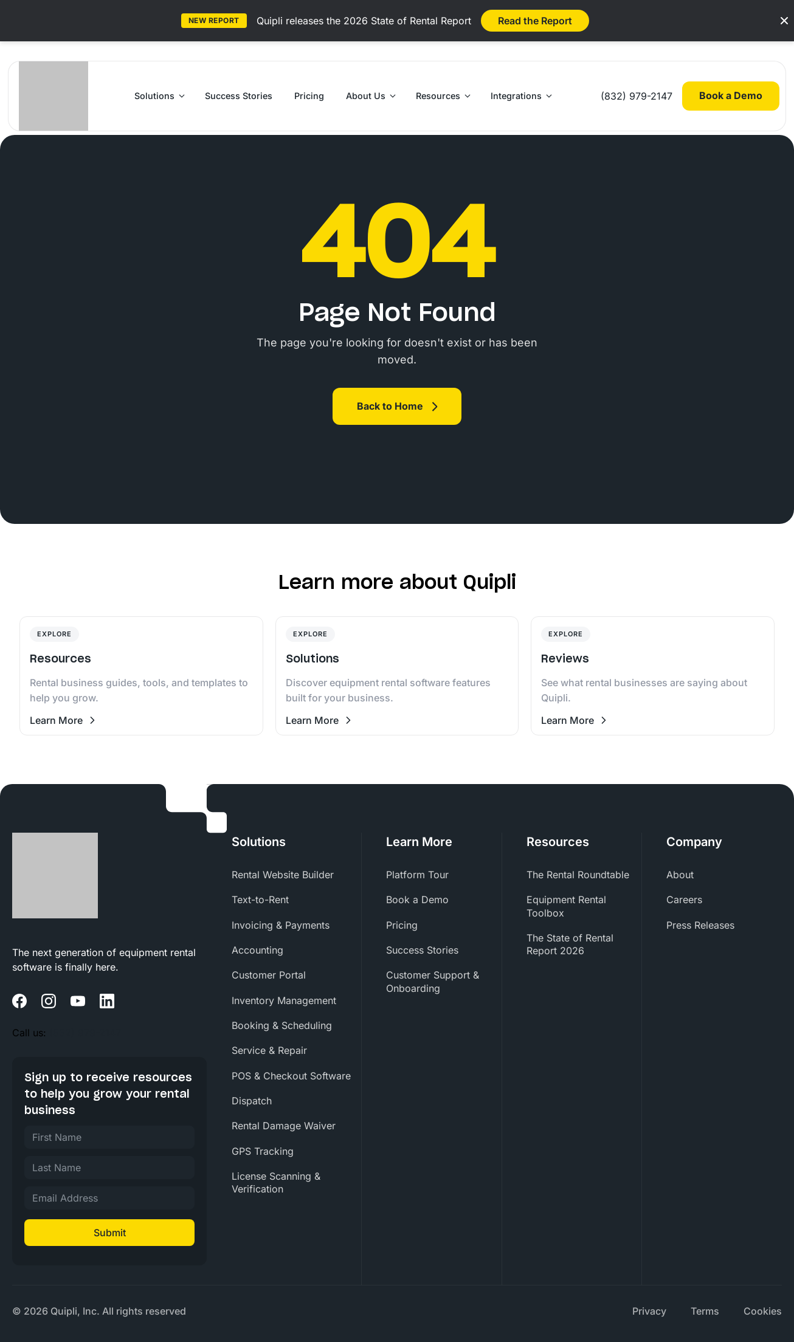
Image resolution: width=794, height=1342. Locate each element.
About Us (365, 96)
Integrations (516, 96)
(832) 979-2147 (636, 96)
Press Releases (700, 925)
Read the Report (535, 21)
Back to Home (390, 406)
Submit (110, 1233)
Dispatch (252, 1101)
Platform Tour (417, 875)
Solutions (154, 96)
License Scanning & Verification (276, 1182)
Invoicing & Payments (281, 925)
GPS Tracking (263, 1151)
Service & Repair (269, 1050)
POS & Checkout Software (291, 1076)
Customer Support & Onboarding (432, 981)
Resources (438, 96)
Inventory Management (284, 1000)
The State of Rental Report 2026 (569, 944)
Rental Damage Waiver (284, 1126)
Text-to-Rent (260, 899)
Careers (684, 899)
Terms (705, 1311)
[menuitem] (296, 875)
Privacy (649, 1311)
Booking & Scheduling (282, 1025)
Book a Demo (730, 95)
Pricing (309, 96)
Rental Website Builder (283, 875)
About (680, 875)
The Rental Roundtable (577, 875)
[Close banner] (784, 20)
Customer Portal (269, 975)
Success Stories (238, 96)
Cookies (763, 1311)
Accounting (257, 950)
